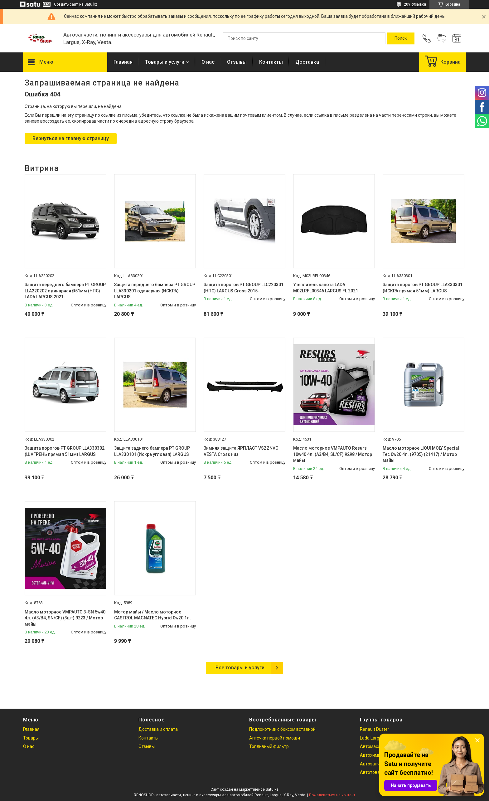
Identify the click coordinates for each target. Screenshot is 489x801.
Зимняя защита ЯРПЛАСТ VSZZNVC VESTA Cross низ (241, 451)
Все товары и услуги (239, 668)
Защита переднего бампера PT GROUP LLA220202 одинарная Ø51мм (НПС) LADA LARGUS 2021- (65, 290)
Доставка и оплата (158, 729)
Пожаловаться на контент (332, 795)
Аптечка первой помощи (274, 737)
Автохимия (371, 755)
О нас (208, 62)
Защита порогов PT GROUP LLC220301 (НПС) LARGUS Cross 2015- (243, 287)
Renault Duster (374, 729)
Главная (123, 62)
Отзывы (237, 62)
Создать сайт (66, 4)
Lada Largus (372, 737)
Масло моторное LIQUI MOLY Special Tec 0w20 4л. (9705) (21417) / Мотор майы (421, 454)
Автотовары (372, 772)
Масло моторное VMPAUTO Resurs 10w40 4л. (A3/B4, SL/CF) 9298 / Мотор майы (332, 454)
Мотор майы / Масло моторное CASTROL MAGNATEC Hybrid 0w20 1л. (152, 615)
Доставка (307, 62)
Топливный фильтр (269, 746)
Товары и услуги (164, 62)
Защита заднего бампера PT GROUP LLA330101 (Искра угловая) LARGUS (152, 451)
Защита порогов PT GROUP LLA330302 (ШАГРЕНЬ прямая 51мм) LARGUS (64, 451)
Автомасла (371, 746)
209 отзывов (415, 4)
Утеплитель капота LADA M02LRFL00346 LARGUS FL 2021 (325, 287)
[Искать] (400, 38)
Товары (31, 737)
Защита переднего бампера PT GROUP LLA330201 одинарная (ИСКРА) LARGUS (154, 290)
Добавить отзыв (442, 38)
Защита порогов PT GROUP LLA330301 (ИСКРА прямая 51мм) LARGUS (422, 287)
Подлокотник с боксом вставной (282, 729)
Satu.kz (272, 789)
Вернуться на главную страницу (70, 138)
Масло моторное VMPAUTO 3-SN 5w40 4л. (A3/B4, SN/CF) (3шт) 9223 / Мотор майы (65, 618)
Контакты (271, 62)
